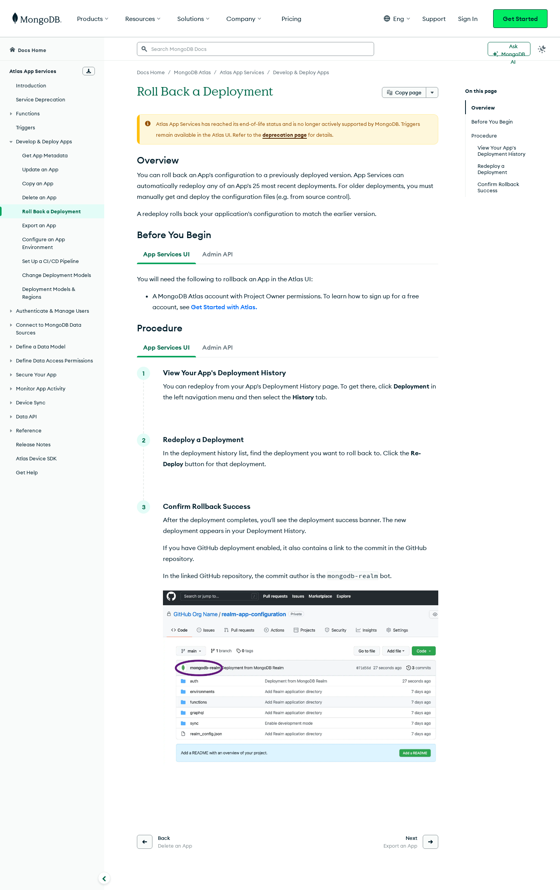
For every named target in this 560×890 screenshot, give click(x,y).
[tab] (166, 254)
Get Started (520, 19)
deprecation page (284, 135)
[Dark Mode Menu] (542, 49)
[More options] (432, 92)
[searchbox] (255, 49)
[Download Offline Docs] (88, 71)
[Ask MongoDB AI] (509, 49)
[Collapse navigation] (104, 878)
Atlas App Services (242, 72)
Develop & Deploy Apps (301, 72)
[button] (397, 18)
